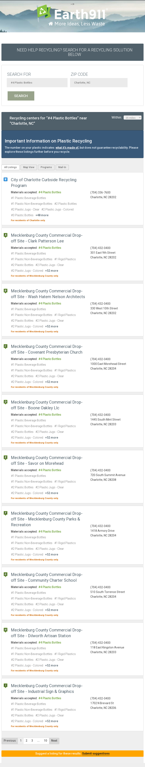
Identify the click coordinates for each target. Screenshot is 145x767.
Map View (28, 167)
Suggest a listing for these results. (72, 753)
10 (45, 740)
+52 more (51, 270)
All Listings (10, 167)
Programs (46, 167)
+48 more (42, 215)
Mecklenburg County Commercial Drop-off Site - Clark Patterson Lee (47, 238)
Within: (127, 117)
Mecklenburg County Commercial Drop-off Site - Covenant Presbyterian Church (47, 349)
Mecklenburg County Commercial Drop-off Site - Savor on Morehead (47, 460)
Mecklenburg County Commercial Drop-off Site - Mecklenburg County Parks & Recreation (47, 519)
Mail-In (62, 167)
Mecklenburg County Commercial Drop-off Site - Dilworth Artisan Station (47, 633)
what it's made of (67, 147)
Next (54, 740)
